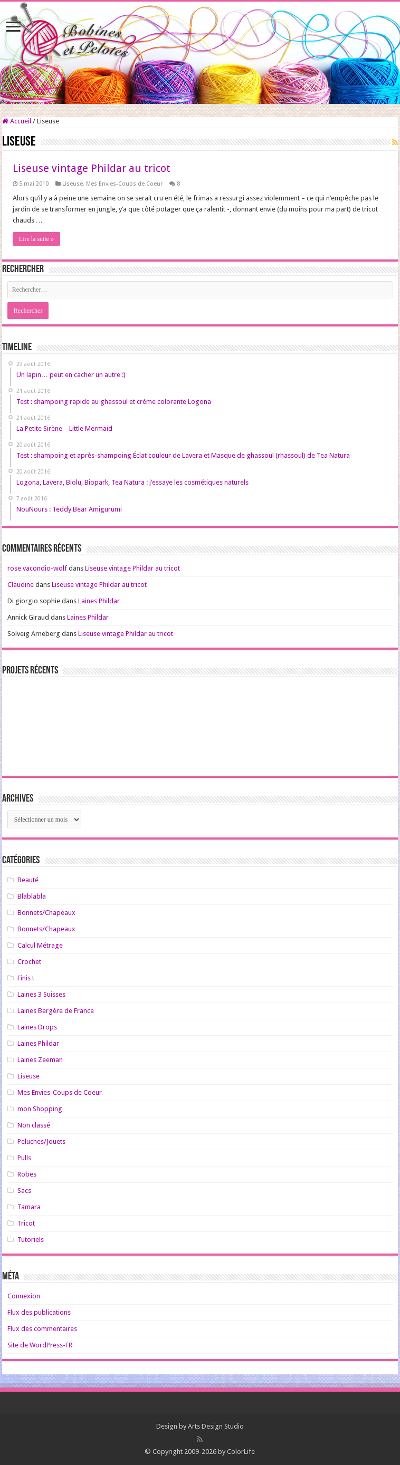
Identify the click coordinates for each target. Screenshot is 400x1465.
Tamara (29, 1207)
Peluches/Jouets (41, 1141)
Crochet (29, 962)
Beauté (28, 880)
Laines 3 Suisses (41, 994)
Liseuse (72, 183)
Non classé (33, 1125)
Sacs (24, 1190)
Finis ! (25, 978)
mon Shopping (39, 1109)
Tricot (26, 1223)
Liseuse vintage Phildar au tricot (91, 168)
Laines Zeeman (40, 1060)
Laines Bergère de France (55, 1011)
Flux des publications (39, 1312)
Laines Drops (37, 1027)
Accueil (16, 121)
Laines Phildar (99, 601)
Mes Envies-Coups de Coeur (124, 183)
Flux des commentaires (42, 1329)
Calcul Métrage (40, 945)
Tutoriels (30, 1240)
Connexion (23, 1296)
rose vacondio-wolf (37, 568)
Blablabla (31, 896)
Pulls (24, 1158)
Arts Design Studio (216, 1426)
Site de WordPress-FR (39, 1345)
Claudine (20, 585)
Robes (26, 1174)
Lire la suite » (36, 239)
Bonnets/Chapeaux (46, 913)
